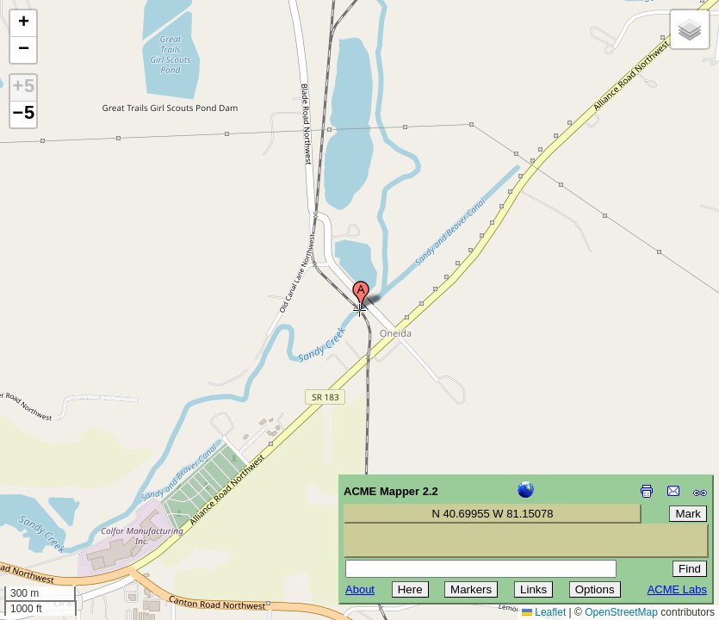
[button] (360, 295)
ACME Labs (677, 589)
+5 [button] (23, 88)
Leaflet (544, 612)
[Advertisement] (91, 498)
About (360, 589)
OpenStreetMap (621, 612)
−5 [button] (23, 114)
